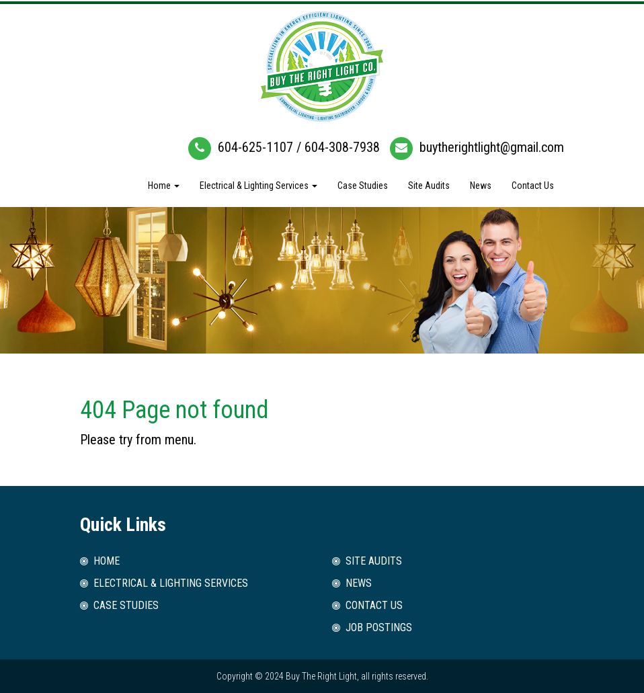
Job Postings (379, 627)
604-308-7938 (342, 147)
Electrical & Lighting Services (258, 185)
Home (163, 185)
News (480, 185)
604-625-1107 (255, 147)
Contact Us (533, 185)
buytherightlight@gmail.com (491, 147)
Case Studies (362, 185)
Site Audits (429, 185)
